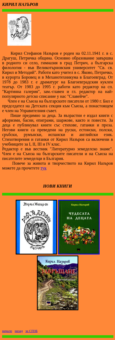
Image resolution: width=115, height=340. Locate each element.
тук (44, 168)
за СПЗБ (31, 331)
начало (7, 331)
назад (19, 331)
